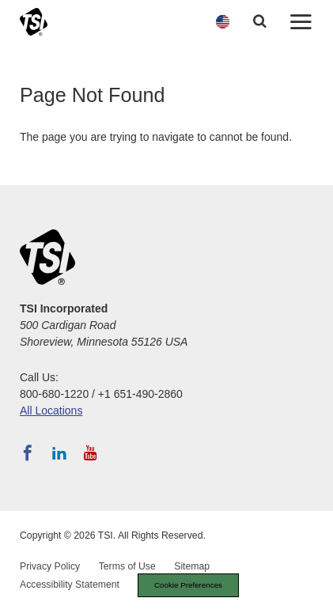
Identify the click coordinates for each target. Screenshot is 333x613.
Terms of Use (127, 566)
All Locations (51, 410)
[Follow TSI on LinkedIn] (59, 453)
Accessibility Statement (69, 584)
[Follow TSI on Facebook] (28, 453)
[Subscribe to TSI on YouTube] (90, 453)
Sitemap (192, 566)
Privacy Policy (50, 566)
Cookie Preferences (188, 585)
